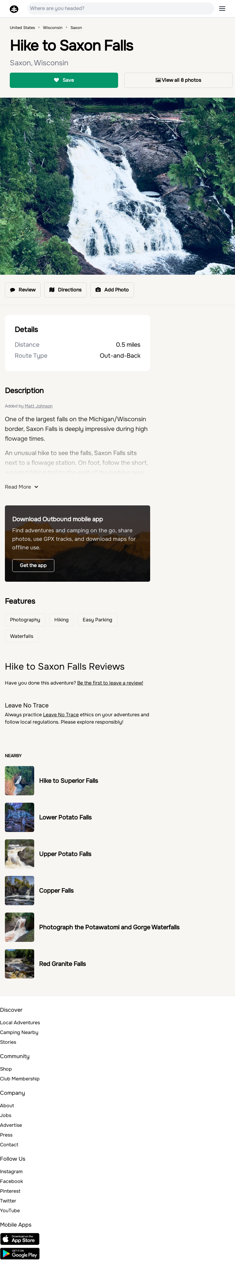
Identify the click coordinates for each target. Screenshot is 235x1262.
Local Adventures (20, 1022)
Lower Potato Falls (65, 817)
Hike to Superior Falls (68, 781)
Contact (9, 1144)
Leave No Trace (61, 714)
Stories (8, 1042)
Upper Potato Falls (65, 854)
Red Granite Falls (62, 964)
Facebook (11, 1181)
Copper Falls (56, 891)
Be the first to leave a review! (110, 683)
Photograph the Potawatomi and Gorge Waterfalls (109, 927)
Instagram (11, 1171)
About (7, 1105)
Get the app (33, 565)
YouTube (10, 1210)
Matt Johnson (38, 406)
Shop (6, 1069)
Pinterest (10, 1191)
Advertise (11, 1125)
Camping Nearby (19, 1032)
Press (6, 1135)
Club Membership (20, 1079)
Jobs (5, 1115)
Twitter (8, 1201)
